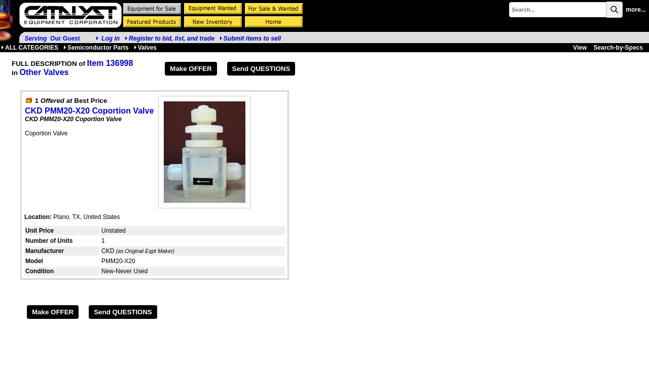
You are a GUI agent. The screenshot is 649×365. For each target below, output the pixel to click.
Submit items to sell (250, 38)
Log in (110, 38)
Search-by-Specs (618, 47)
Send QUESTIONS (261, 68)
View (580, 47)
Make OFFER (190, 68)
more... (635, 9)
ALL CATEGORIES (29, 47)
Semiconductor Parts (96, 47)
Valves (145, 47)
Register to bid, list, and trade (171, 38)
